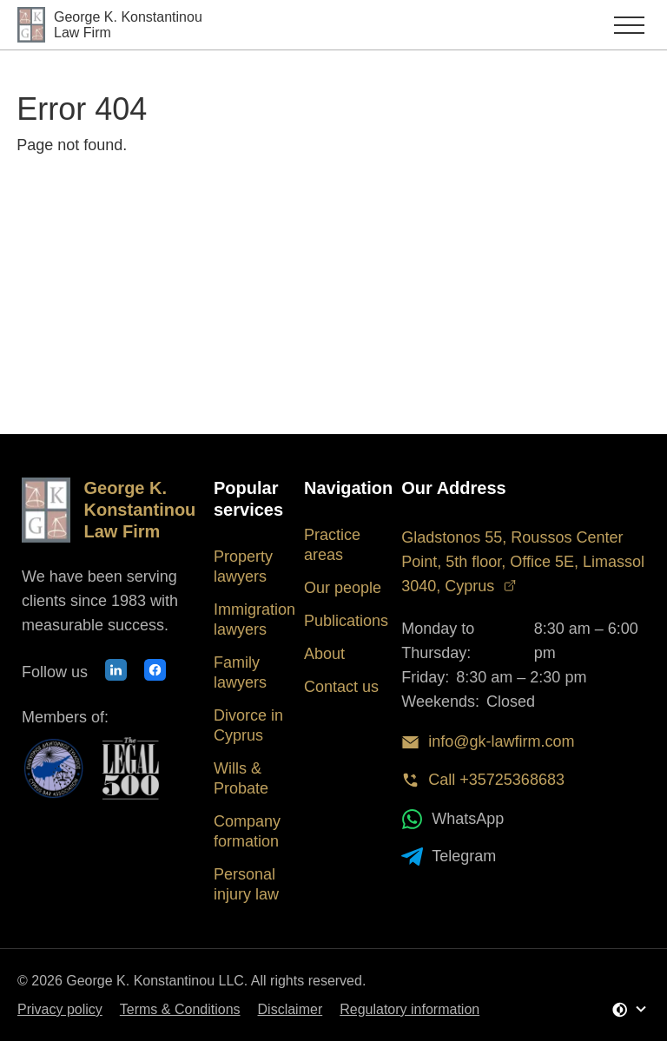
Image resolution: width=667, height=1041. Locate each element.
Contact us (341, 686)
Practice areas (332, 544)
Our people (342, 587)
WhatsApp (452, 819)
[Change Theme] (630, 1009)
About (324, 653)
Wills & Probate (241, 778)
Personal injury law (246, 884)
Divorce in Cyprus (248, 725)
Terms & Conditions (180, 1009)
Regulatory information (409, 1009)
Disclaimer (290, 1009)
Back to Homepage (110, 196)
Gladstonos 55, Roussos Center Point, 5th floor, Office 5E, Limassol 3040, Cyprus (522, 562)
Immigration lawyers (254, 619)
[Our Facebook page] (155, 672)
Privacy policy (59, 1009)
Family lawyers (240, 672)
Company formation (247, 831)
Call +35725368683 (483, 780)
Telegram (448, 856)
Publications (346, 620)
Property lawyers (243, 566)
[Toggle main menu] (586, 25)
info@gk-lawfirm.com (487, 742)
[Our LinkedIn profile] (116, 672)
